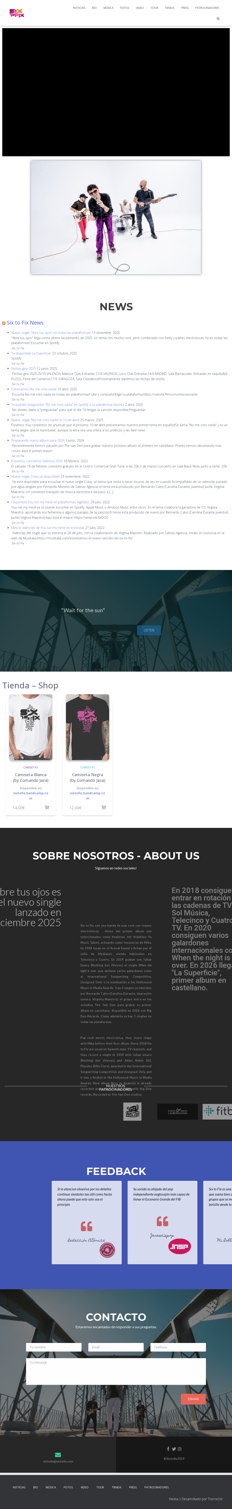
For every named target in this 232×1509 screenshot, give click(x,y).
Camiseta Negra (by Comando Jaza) (87, 777)
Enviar (193, 1399)
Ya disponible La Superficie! (31, 353)
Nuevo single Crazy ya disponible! (35, 476)
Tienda (169, 8)
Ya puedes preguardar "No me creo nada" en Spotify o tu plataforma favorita (67, 404)
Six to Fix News (25, 322)
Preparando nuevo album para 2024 (38, 440)
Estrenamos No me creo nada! (33, 389)
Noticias (79, 8)
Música (109, 8)
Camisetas (30, 767)
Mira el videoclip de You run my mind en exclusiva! (47, 528)
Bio (94, 8)
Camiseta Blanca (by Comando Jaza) (30, 777)
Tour (154, 8)
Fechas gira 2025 (23, 368)
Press (184, 8)
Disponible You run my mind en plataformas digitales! (50, 502)
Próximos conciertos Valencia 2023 (37, 461)
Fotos (124, 8)
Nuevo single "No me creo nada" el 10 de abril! (45, 420)
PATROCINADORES (207, 8)
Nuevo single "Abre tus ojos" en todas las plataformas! (51, 332)
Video (140, 8)
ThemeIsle (215, 1499)
